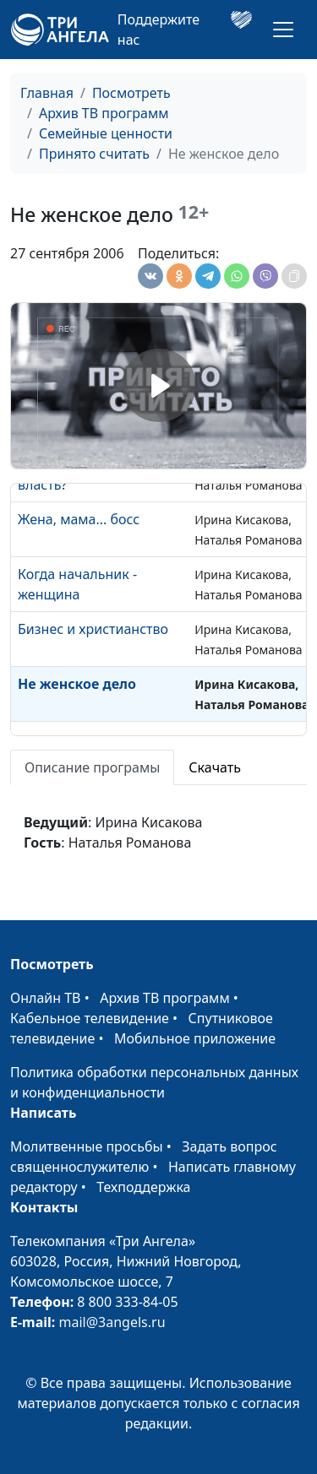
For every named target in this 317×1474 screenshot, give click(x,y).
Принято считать (94, 153)
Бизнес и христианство (93, 629)
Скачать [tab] (215, 767)
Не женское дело (77, 684)
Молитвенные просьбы (86, 1146)
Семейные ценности (105, 133)
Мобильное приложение (195, 1038)
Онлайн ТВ (45, 998)
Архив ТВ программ (104, 113)
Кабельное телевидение (89, 1018)
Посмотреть (131, 93)
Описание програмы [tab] (92, 767)
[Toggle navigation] (283, 29)
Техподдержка (143, 1187)
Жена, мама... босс (78, 519)
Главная (47, 93)
